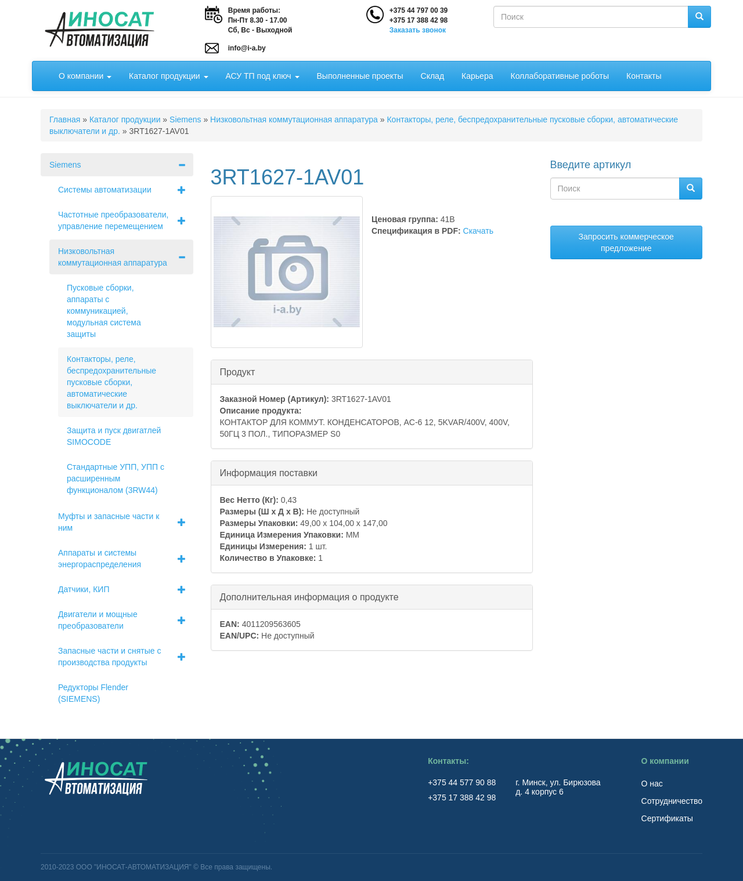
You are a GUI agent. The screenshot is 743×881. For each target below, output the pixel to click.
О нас (652, 783)
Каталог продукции (168, 76)
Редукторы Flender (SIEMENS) (93, 693)
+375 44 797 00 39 (418, 10)
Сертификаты (667, 818)
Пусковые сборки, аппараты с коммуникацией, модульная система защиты (104, 311)
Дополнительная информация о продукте (309, 596)
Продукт (237, 371)
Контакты (643, 76)
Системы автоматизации (125, 189)
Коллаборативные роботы (559, 76)
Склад (433, 76)
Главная (64, 119)
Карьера (477, 76)
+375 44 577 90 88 (463, 782)
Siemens (185, 119)
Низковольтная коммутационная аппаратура (294, 119)
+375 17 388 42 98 (418, 20)
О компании (85, 76)
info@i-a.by (247, 48)
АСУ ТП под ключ (263, 76)
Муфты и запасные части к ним (125, 522)
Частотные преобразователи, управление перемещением (125, 220)
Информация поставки (269, 472)
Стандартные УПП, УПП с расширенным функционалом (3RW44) (115, 478)
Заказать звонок (417, 30)
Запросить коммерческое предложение (626, 242)
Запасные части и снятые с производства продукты (125, 656)
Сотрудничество (671, 801)
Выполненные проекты (360, 76)
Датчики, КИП (125, 589)
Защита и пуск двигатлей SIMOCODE (114, 436)
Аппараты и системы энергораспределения (125, 558)
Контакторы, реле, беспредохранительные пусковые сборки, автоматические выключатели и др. (111, 382)
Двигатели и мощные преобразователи (125, 620)
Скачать (478, 230)
